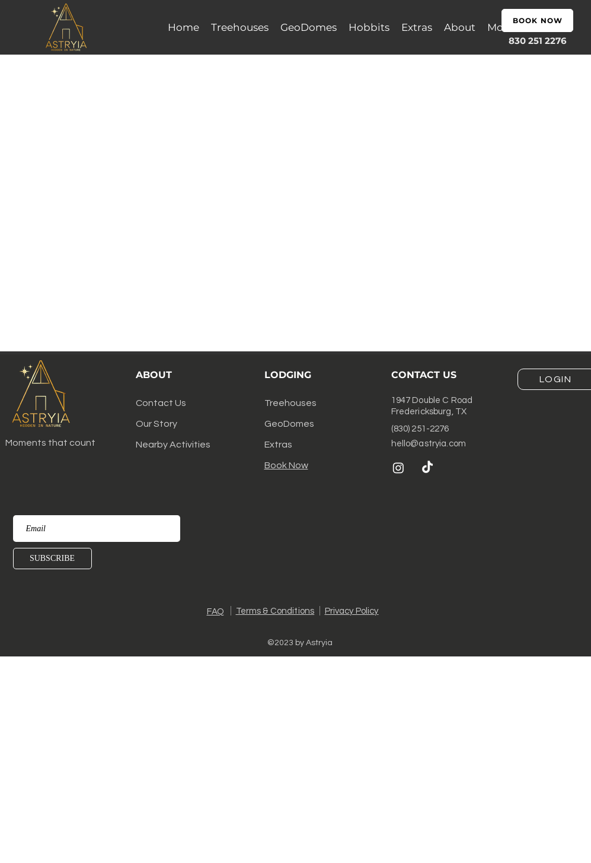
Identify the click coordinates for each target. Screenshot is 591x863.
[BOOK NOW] (537, 20)
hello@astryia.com (429, 443)
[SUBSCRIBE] (52, 558)
